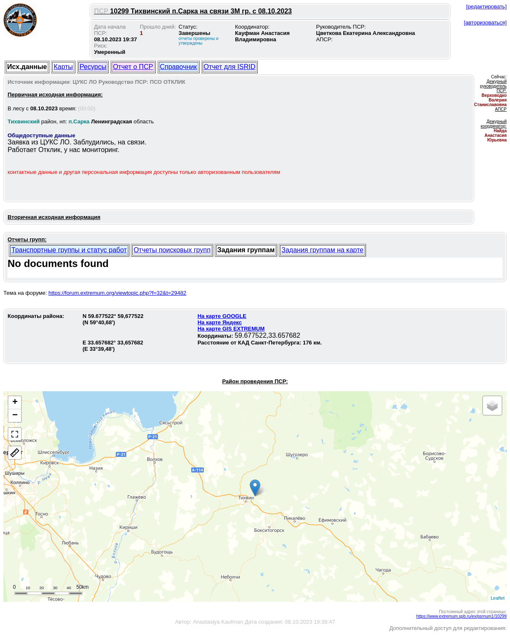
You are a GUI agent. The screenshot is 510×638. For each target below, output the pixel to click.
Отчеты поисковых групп (172, 250)
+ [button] (15, 402)
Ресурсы (93, 66)
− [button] (15, 415)
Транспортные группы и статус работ (69, 250)
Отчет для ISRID (230, 66)
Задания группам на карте (322, 250)
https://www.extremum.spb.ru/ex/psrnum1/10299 (461, 616)
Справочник (178, 66)
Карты (63, 66)
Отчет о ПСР (133, 66)
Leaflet (498, 598)
